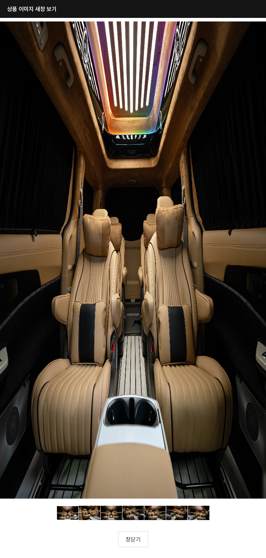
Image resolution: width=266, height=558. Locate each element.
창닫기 (133, 539)
